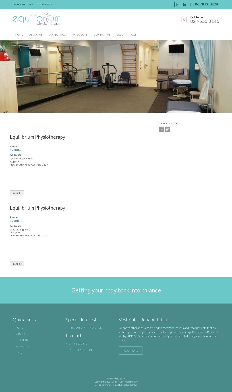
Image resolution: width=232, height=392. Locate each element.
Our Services (58, 34)
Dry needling (78, 343)
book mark (19, 4)
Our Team (21, 340)
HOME (19, 327)
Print (31, 4)
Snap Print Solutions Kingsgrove (122, 385)
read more (130, 350)
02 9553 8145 (204, 21)
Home (19, 34)
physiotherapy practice (85, 327)
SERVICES (21, 333)
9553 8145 (16, 150)
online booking (206, 4)
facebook (177, 4)
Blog (120, 34)
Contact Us (102, 34)
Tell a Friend (44, 4)
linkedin (184, 4)
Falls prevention (80, 349)
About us (35, 34)
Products (80, 34)
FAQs (133, 34)
